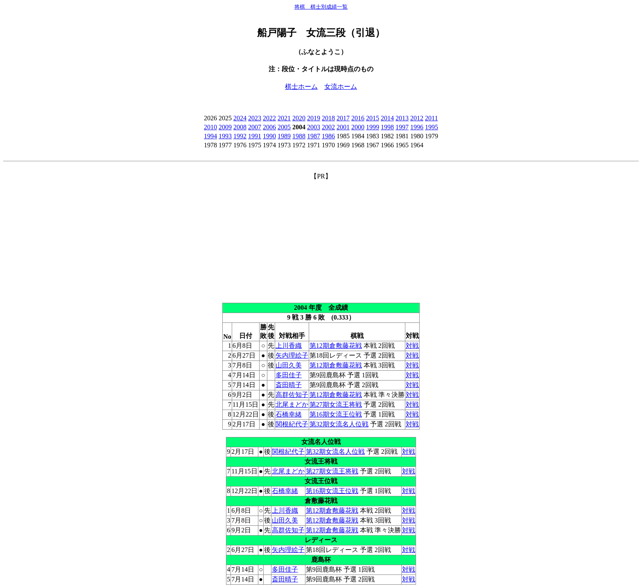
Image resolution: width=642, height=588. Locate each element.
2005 (284, 127)
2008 (239, 127)
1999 (372, 127)
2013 (402, 118)
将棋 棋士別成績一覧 (321, 7)
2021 (284, 118)
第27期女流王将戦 (336, 404)
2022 (269, 118)
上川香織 (289, 345)
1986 (328, 136)
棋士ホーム (301, 86)
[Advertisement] (321, 238)
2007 (254, 127)
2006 (269, 127)
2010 (210, 127)
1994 (210, 136)
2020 (298, 118)
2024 (239, 118)
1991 (254, 136)
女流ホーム (340, 86)
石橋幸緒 (289, 414)
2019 (313, 118)
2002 (328, 127)
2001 (343, 127)
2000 (357, 127)
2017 (343, 118)
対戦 (412, 345)
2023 (254, 118)
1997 (402, 127)
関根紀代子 (292, 424)
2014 (387, 118)
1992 (239, 136)
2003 (313, 127)
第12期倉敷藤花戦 (336, 345)
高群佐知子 (292, 394)
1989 (284, 136)
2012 (416, 118)
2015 (372, 118)
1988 (298, 136)
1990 (269, 136)
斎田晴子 (289, 384)
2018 (328, 118)
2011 (431, 118)
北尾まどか (292, 404)
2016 (357, 118)
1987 (313, 136)
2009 (225, 127)
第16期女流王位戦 (336, 414)
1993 (225, 136)
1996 (416, 127)
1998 (387, 127)
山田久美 (289, 365)
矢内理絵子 (292, 355)
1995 (431, 127)
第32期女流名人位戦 (339, 424)
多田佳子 (289, 375)
